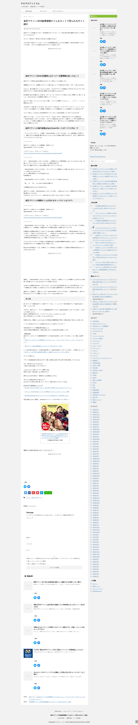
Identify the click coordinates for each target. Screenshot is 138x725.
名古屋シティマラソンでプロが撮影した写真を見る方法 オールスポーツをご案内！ (108, 27)
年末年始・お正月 (98, 370)
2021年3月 (96, 451)
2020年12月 (96, 459)
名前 (28, 537)
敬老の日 (95, 373)
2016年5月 (96, 569)
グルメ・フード (97, 346)
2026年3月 (96, 409)
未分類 (94, 375)
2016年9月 (96, 559)
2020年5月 (96, 466)
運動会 (94, 402)
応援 (33, 497)
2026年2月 (96, 412)
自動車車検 (96, 392)
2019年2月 (96, 493)
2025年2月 (96, 427)
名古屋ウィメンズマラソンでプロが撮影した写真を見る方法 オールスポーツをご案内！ (105, 257)
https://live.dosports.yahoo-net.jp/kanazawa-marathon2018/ (43, 153)
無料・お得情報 (97, 380)
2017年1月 (96, 549)
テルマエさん (32, 506)
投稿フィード (96, 586)
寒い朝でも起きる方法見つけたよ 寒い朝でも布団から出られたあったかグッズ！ (48, 388)
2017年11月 (96, 530)
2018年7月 (96, 510)
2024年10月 (96, 432)
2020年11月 (96, 461)
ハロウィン (96, 353)
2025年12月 (96, 414)
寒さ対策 (95, 368)
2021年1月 (96, 456)
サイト (28, 550)
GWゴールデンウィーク (99, 324)
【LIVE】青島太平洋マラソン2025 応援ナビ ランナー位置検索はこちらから (58, 650)
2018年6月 (96, 512)
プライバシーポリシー (58, 11)
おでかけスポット (98, 331)
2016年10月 (96, 557)
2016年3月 (96, 574)
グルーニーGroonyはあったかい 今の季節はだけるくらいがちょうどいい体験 (47, 391)
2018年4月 (96, 517)
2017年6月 (96, 539)
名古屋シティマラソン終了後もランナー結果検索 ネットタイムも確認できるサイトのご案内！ (108, 50)
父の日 (94, 382)
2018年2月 (96, 522)
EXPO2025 (96, 321)
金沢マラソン (38, 497)
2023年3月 (96, 434)
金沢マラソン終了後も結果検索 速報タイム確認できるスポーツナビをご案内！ (47, 352)
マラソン (28, 497)
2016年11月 (96, 554)
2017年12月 (96, 527)
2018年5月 (96, 515)
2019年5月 (96, 485)
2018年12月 (96, 498)
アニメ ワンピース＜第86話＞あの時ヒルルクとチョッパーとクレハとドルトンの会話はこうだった (105, 215)
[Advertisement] (54, 61)
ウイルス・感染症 (98, 338)
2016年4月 (96, 571)
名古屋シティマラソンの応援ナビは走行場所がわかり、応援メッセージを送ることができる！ (108, 96)
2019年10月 (96, 476)
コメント (29, 518)
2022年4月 (96, 441)
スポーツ (95, 351)
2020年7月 (96, 463)
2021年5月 (96, 449)
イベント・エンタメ (98, 336)
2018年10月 (96, 503)
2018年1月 (96, 525)
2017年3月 (96, 544)
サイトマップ (43, 11)
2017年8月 (96, 537)
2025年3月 (96, 424)
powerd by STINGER (84, 722)
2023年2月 (96, 436)
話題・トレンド (97, 400)
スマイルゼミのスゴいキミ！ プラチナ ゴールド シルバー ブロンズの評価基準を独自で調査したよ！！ (105, 230)
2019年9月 (96, 478)
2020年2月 (96, 471)
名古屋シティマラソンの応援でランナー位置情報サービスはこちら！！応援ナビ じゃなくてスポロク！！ (108, 119)
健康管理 (95, 360)
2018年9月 (96, 505)
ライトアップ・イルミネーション (102, 358)
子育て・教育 (96, 365)
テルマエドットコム (30, 3)
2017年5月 (96, 542)
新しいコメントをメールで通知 (37, 561)
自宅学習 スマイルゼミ (99, 395)
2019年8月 (96, 481)
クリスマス (96, 343)
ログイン (95, 584)
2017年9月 (96, 535)
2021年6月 (96, 446)
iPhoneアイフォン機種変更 (100, 326)
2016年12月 (96, 552)
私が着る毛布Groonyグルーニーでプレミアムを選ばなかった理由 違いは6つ (47, 395)
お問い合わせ (29, 11)
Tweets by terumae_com (97, 156)
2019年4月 (96, 488)
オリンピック (96, 341)
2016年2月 (96, 576)
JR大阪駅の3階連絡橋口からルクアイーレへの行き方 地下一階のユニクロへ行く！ (104, 223)
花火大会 (95, 397)
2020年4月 (96, 468)
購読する (94, 16)
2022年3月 (96, 444)
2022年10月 (96, 439)
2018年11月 (96, 500)
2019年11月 (96, 473)
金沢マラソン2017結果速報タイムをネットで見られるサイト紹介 (43, 346)
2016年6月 (96, 566)
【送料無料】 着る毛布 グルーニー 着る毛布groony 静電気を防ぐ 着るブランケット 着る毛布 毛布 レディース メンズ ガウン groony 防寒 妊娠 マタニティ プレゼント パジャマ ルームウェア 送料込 (54, 436)
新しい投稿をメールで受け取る (37, 564)
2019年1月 (96, 495)
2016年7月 (96, 564)
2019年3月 (96, 490)
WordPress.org (97, 591)
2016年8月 (96, 562)
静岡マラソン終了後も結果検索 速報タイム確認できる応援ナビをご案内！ (58, 582)
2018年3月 (96, 520)
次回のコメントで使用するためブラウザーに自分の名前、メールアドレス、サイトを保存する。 (53, 558)
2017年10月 (96, 532)
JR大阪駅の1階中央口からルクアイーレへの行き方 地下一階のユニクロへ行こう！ (104, 208)
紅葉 (94, 387)
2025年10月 (96, 419)
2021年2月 (96, 454)
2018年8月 (96, 508)
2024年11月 (96, 429)
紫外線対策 (96, 390)
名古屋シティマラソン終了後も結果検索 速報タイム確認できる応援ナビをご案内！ (108, 73)
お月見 (94, 333)
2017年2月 (96, 547)
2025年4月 (96, 422)
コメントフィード (98, 589)
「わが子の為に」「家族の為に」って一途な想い (69, 718)
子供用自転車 (96, 363)
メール (29, 544)
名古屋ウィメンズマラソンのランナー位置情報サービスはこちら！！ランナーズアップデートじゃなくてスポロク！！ (105, 237)
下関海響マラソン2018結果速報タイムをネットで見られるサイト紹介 (50, 702)
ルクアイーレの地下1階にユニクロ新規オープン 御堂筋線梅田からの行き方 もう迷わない (104, 269)
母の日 (94, 377)
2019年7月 (96, 483)
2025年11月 (96, 417)
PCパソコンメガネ (98, 328)
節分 (94, 385)
